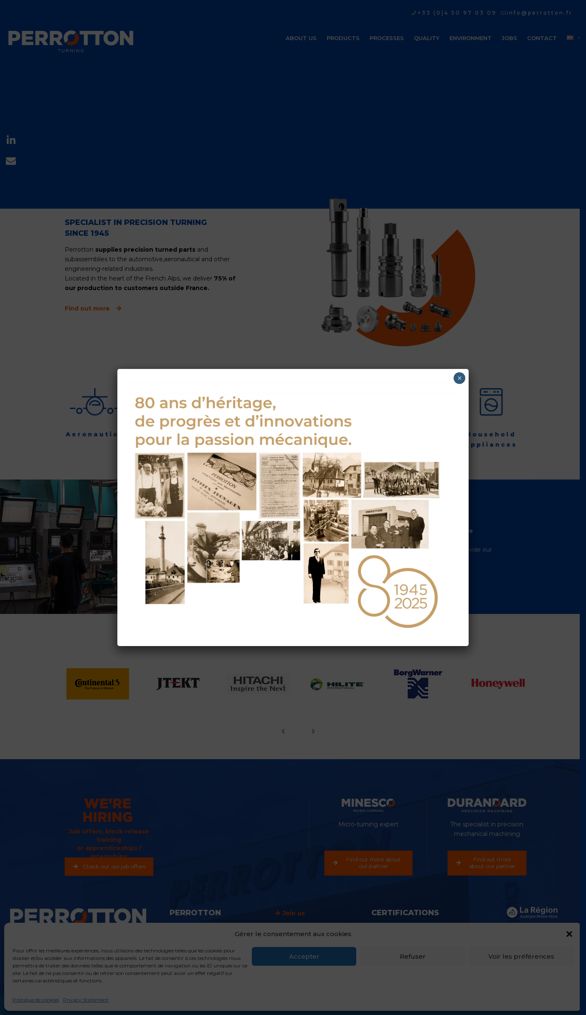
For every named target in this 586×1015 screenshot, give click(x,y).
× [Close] (459, 378)
